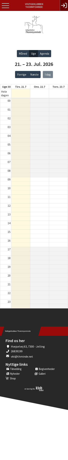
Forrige (21, 74)
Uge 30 (6, 86)
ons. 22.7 (39, 86)
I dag (48, 74)
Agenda (44, 53)
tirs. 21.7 (20, 86)
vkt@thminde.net (22, 356)
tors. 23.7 (58, 86)
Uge (33, 53)
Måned (23, 53)
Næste (34, 74)
